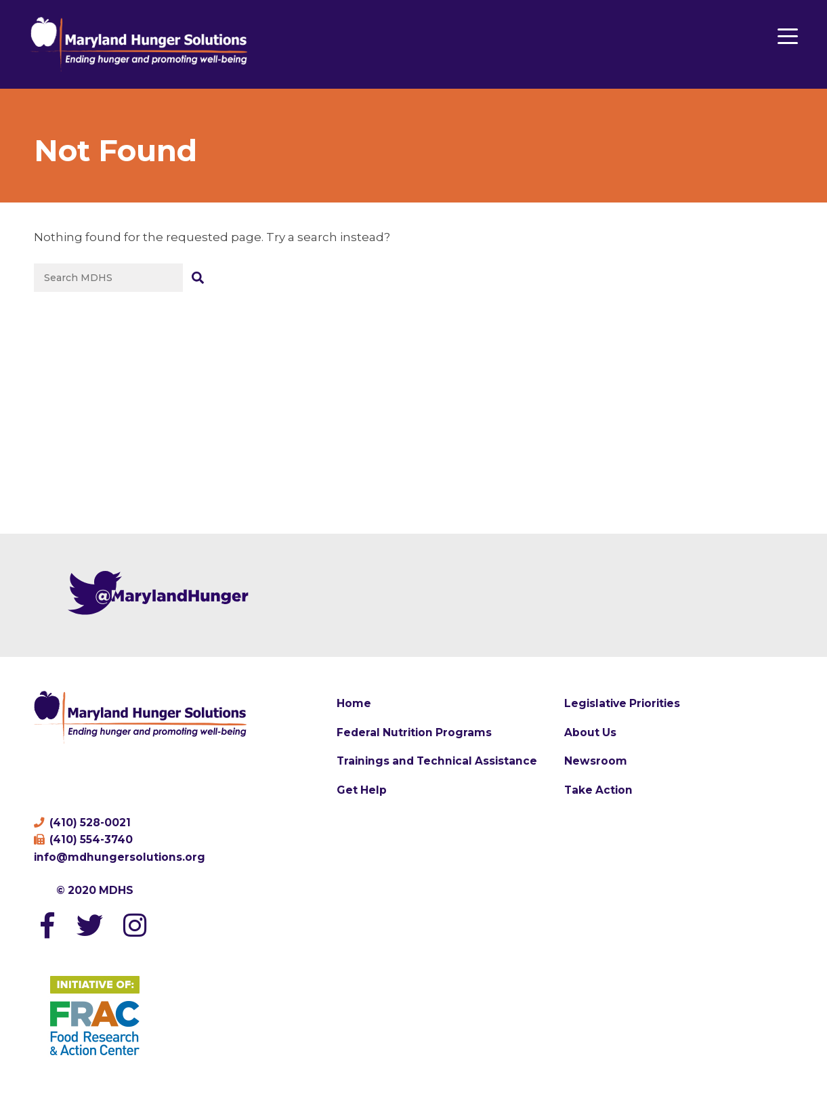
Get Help (362, 790)
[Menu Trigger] (787, 35)
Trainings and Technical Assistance (437, 760)
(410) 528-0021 (82, 822)
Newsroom (595, 760)
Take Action (598, 790)
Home (354, 703)
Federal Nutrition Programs (414, 732)
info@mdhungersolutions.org (119, 857)
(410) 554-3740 (83, 839)
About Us (590, 732)
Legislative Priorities (622, 703)
